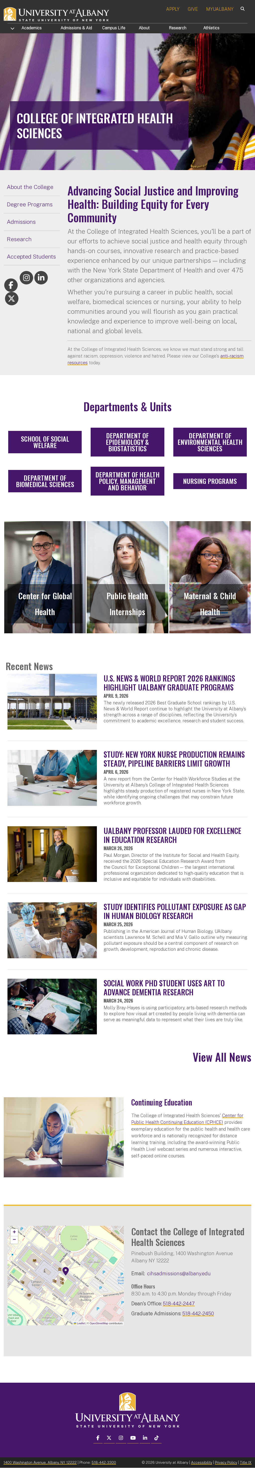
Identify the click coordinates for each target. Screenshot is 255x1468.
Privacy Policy (226, 1462)
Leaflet (79, 1323)
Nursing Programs (210, 481)
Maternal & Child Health (210, 603)
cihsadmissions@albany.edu (179, 1273)
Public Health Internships (127, 603)
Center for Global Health (45, 603)
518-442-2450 (198, 1313)
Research (177, 28)
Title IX (246, 1462)
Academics (31, 28)
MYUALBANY (220, 9)
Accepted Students (31, 256)
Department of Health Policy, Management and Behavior (127, 481)
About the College (30, 187)
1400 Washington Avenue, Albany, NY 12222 (40, 1462)
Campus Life (113, 28)
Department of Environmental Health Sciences (210, 442)
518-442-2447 (179, 1303)
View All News (222, 1057)
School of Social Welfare (45, 442)
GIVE (193, 9)
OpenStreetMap (99, 1323)
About (144, 28)
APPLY (173, 9)
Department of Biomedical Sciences (45, 481)
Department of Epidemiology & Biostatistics (127, 442)
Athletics (211, 28)
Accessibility (201, 1462)
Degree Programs (30, 204)
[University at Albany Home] (57, 13)
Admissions (76, 28)
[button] (66, 1271)
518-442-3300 (104, 1462)
